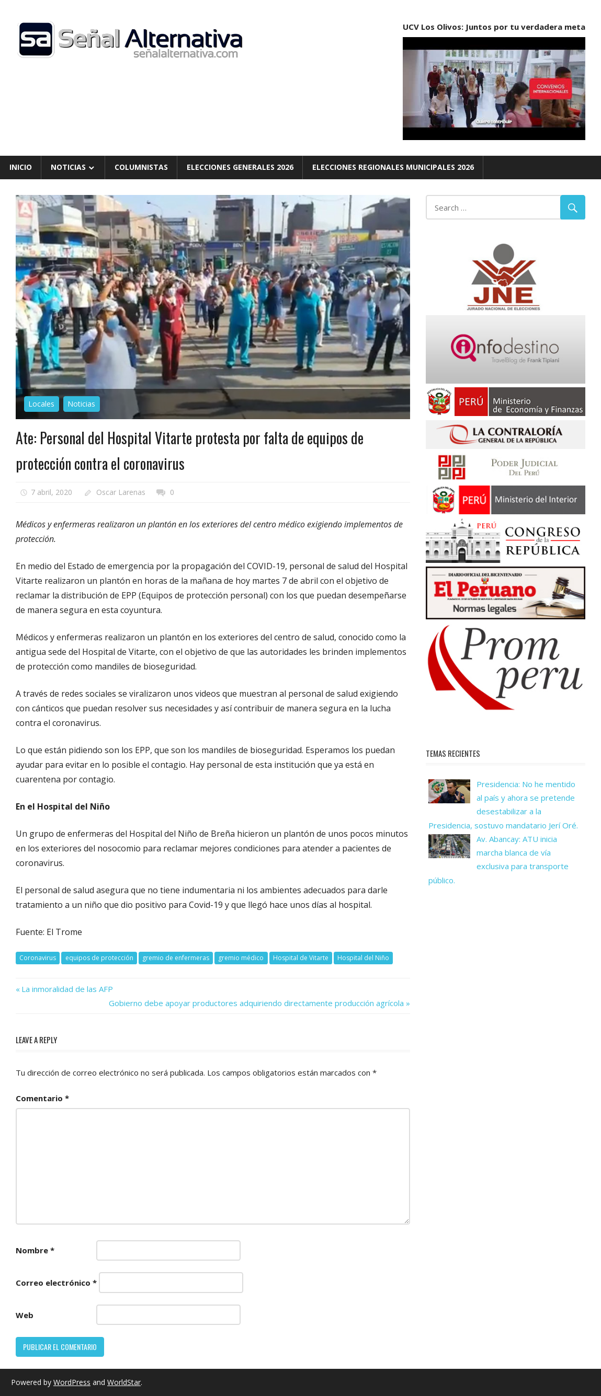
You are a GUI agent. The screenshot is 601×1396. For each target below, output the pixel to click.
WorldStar (124, 1382)
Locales (41, 404)
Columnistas (141, 167)
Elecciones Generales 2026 (240, 167)
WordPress (71, 1382)
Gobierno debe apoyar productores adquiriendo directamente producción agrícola (256, 1003)
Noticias (68, 167)
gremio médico (241, 957)
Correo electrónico (56, 1282)
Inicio (20, 167)
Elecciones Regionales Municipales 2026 (393, 167)
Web (24, 1315)
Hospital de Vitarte (300, 957)
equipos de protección (99, 957)
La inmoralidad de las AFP (67, 989)
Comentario (42, 1098)
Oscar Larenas (120, 492)
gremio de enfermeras (175, 957)
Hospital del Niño (363, 957)
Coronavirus (37, 957)
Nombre (35, 1250)
